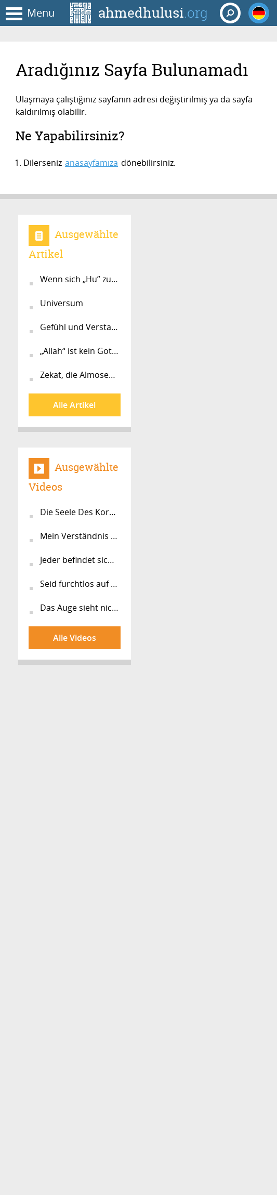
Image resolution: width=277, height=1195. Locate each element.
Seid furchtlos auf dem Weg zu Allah (80, 583)
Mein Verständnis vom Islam (80, 536)
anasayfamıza (91, 162)
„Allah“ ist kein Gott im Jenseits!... (80, 351)
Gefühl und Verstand (80, 327)
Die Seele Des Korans (80, 512)
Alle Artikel (74, 405)
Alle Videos (74, 638)
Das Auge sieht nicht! (80, 607)
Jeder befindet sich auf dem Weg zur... (80, 560)
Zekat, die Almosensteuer (80, 374)
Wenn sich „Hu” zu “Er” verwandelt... (80, 279)
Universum (61, 303)
